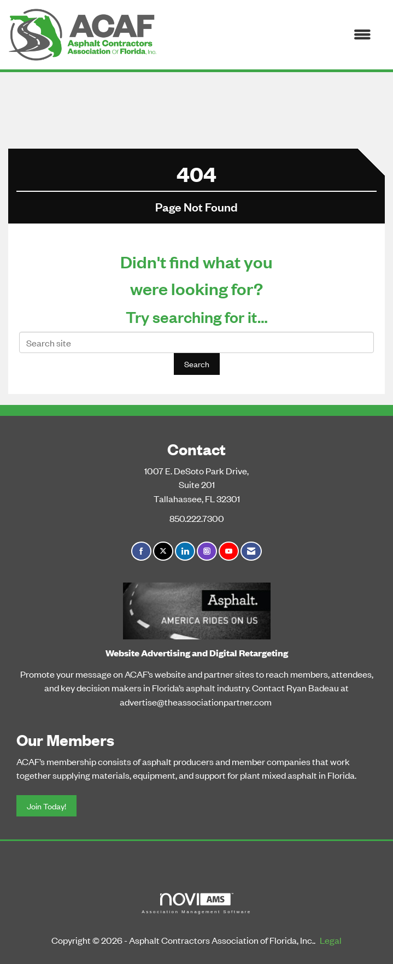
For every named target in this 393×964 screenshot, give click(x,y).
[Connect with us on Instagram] (207, 551)
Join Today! (46, 806)
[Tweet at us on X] (163, 551)
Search (196, 363)
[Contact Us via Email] (251, 551)
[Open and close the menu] (269, 35)
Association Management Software (196, 903)
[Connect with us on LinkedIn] (185, 551)
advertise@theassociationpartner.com (196, 702)
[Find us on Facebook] (141, 551)
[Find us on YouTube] (229, 551)
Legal (331, 940)
